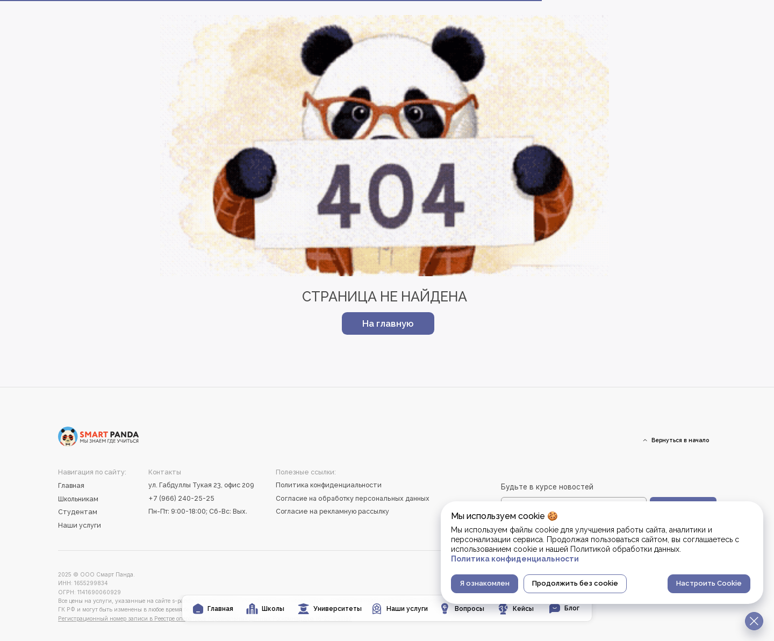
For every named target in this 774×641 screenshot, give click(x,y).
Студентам (77, 512)
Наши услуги (79, 525)
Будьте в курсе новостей (547, 486)
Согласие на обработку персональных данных (352, 498)
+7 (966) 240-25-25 (181, 498)
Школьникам (78, 499)
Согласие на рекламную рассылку (332, 511)
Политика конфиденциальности (329, 485)
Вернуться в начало (680, 440)
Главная (71, 485)
